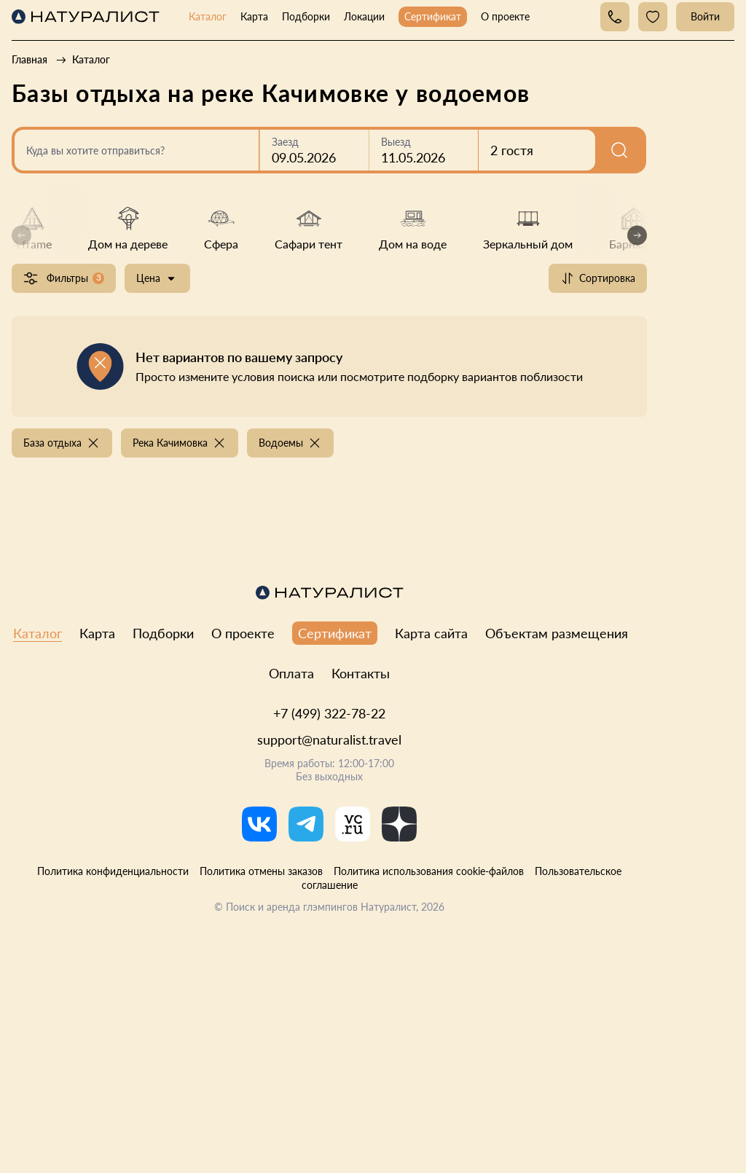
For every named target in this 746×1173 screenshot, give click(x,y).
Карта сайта (431, 633)
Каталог (208, 16)
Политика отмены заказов (261, 871)
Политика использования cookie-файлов (429, 871)
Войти (705, 16)
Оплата (291, 673)
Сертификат (432, 16)
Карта (254, 16)
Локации (364, 16)
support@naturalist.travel (329, 739)
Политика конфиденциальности (113, 871)
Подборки (306, 16)
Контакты (360, 673)
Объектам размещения (556, 633)
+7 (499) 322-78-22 (329, 713)
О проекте (505, 16)
